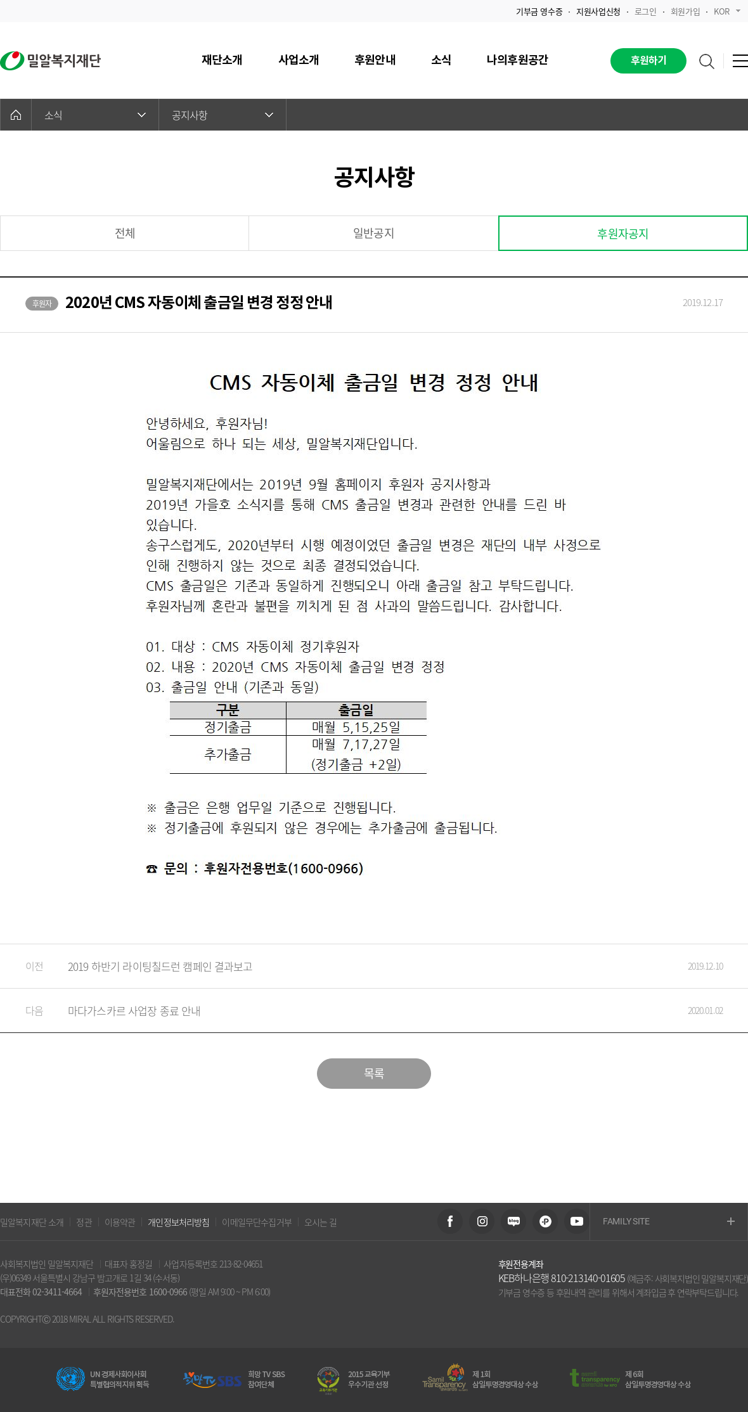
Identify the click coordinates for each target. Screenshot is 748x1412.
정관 (83, 1222)
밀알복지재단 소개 (31, 1222)
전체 (125, 232)
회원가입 (685, 11)
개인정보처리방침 (178, 1222)
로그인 (646, 11)
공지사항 (222, 114)
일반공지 (373, 232)
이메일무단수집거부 (256, 1222)
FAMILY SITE (669, 1222)
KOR (727, 11)
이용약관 (120, 1222)
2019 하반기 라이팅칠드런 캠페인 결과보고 (361, 966)
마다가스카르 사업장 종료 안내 (361, 1010)
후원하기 (649, 61)
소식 (95, 114)
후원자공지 (622, 233)
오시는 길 (320, 1222)
